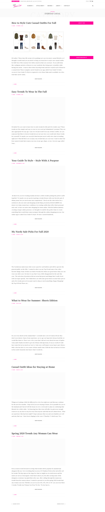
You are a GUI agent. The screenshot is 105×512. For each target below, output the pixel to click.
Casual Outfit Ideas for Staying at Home (33, 366)
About (58, 5)
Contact (67, 5)
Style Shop (40, 5)
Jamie (14, 25)
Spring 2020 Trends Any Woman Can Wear (35, 433)
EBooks (49, 5)
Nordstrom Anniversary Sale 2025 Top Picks (31, 1)
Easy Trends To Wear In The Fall (29, 91)
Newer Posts (61, 503)
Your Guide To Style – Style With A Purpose (35, 160)
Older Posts (16, 503)
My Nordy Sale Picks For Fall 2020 (30, 231)
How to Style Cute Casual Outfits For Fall (34, 22)
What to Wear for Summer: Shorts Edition (34, 300)
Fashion (30, 5)
